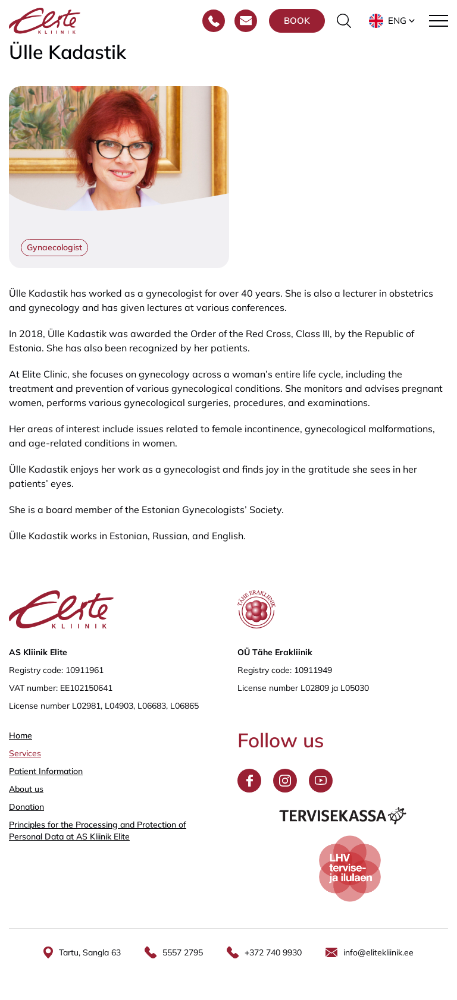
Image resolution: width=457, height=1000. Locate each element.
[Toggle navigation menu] (438, 20)
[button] (393, 21)
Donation (26, 806)
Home (20, 735)
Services (25, 753)
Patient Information (46, 771)
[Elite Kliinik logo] (44, 20)
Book (297, 20)
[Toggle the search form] (344, 21)
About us (26, 789)
